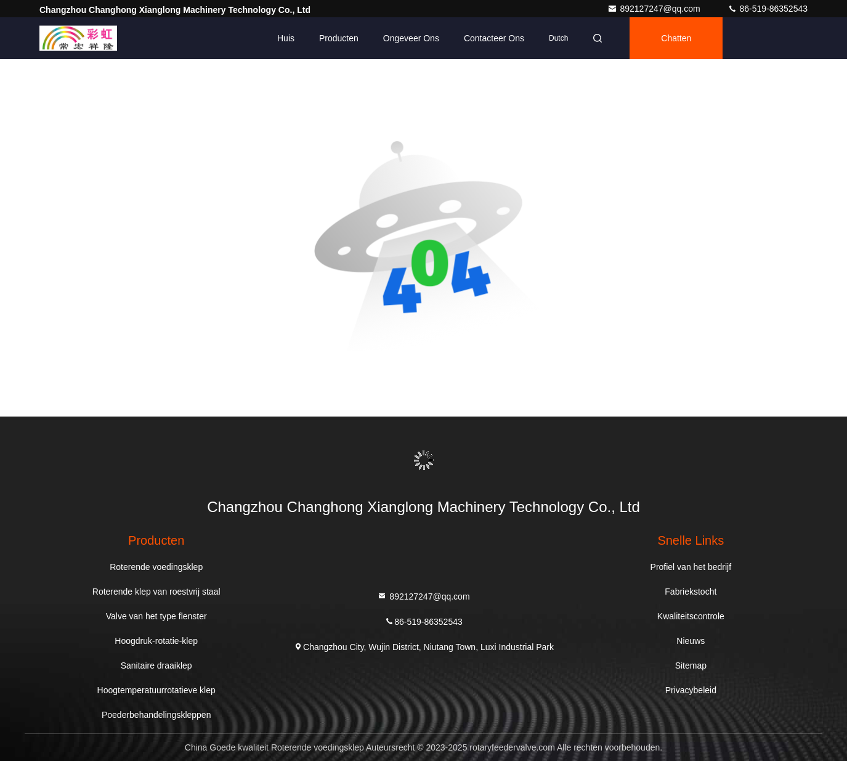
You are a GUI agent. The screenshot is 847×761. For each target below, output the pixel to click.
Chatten (676, 38)
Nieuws (690, 641)
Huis (285, 38)
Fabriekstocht (690, 591)
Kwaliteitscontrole (690, 616)
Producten (339, 38)
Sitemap (691, 665)
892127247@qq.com (654, 9)
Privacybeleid (690, 690)
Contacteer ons (494, 38)
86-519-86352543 (767, 9)
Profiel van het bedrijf (691, 567)
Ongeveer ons (411, 38)
